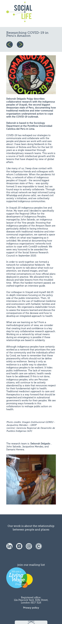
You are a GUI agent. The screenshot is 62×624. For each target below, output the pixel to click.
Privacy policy (31, 607)
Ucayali (23, 104)
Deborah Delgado (40, 443)
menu (48, 13)
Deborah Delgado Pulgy (20, 98)
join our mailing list (31, 564)
